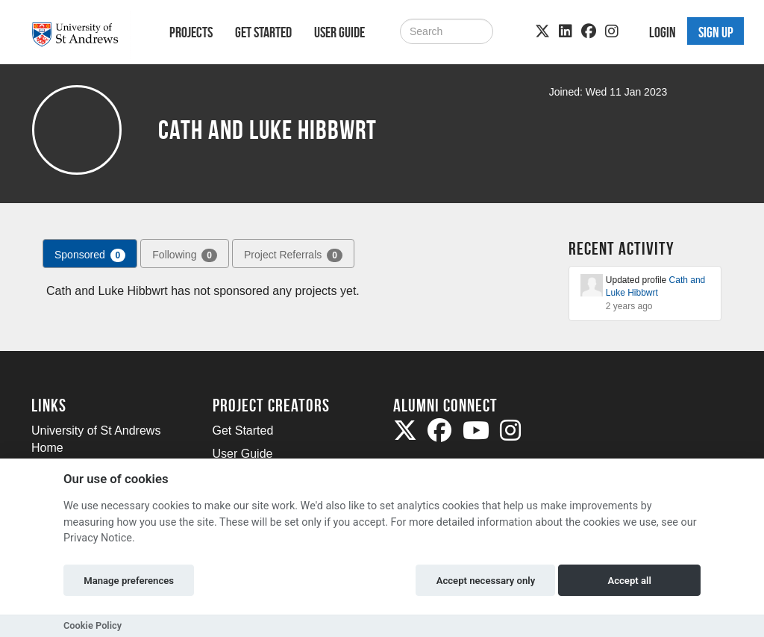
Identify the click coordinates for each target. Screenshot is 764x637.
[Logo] (81, 34)
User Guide (339, 32)
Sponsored (89, 255)
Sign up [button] (715, 32)
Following (184, 255)
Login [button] (662, 32)
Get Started (263, 32)
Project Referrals (293, 255)
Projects (191, 32)
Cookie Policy (92, 625)
